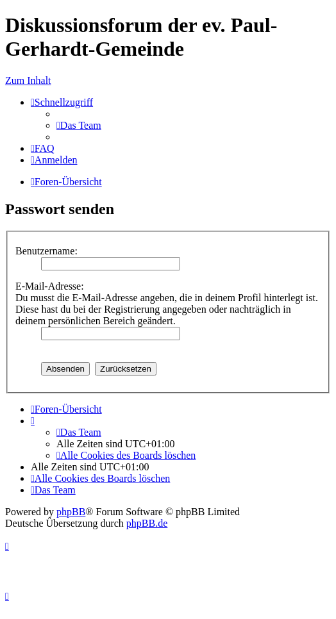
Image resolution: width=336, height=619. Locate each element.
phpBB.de (146, 523)
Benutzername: (46, 250)
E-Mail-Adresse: (49, 286)
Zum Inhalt (28, 80)
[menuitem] (78, 125)
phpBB (70, 511)
